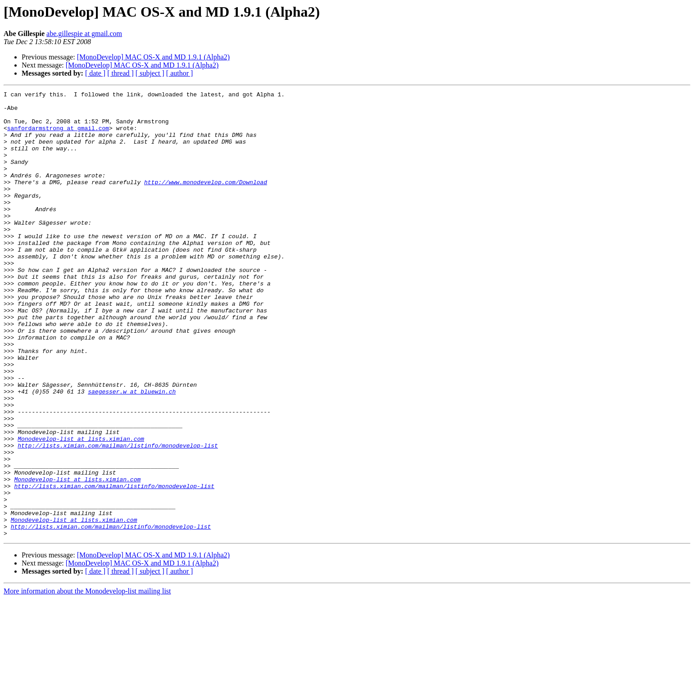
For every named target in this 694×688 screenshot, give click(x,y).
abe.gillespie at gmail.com (84, 33)
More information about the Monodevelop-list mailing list (87, 680)
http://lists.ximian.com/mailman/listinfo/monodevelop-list (118, 517)
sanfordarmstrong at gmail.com (58, 136)
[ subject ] (150, 73)
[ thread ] (120, 73)
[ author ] (179, 73)
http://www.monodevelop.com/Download (205, 201)
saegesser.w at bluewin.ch (132, 452)
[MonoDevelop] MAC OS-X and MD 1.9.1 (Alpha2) (153, 57)
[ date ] (95, 73)
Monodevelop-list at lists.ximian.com (81, 509)
